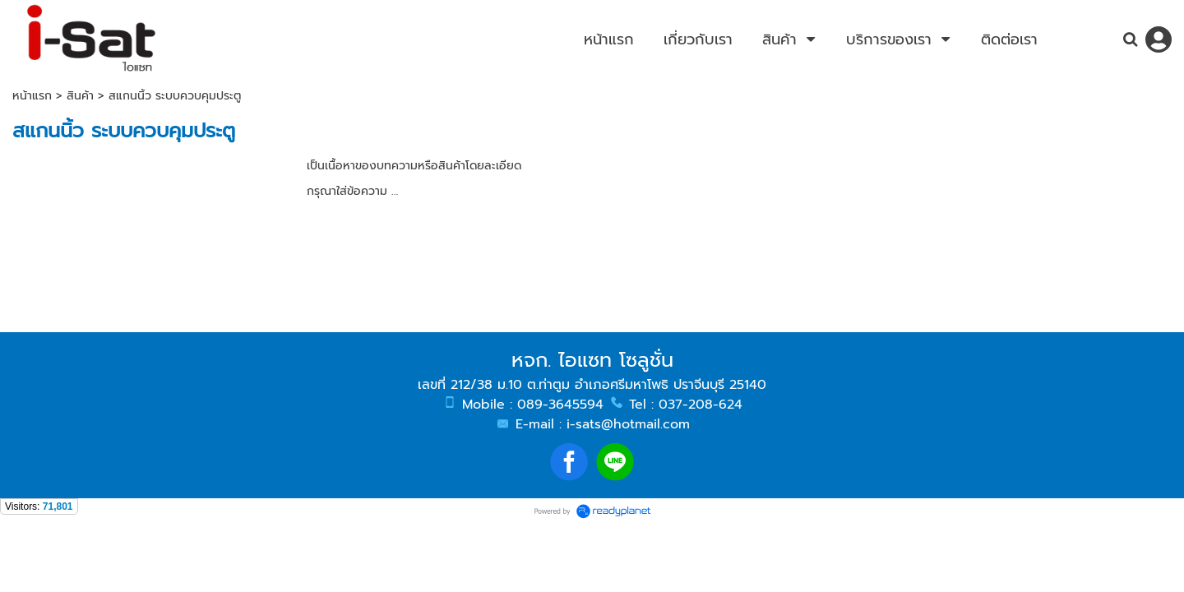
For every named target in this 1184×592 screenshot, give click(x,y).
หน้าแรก (32, 95)
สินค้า (80, 95)
